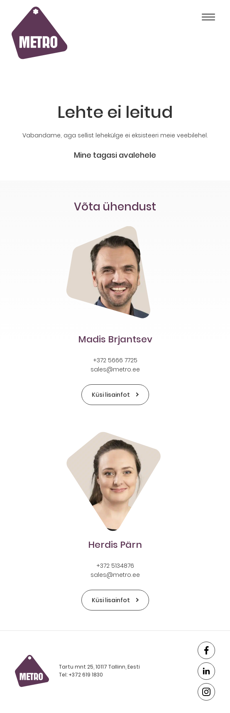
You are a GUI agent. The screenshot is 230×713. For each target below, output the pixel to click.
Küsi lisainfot (115, 394)
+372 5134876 (115, 565)
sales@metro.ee (115, 369)
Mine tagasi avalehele (115, 155)
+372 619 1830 (86, 674)
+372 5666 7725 (115, 360)
